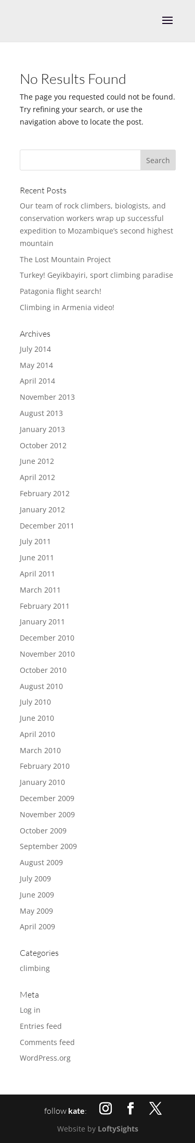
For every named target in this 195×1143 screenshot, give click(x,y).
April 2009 (37, 926)
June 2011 (37, 557)
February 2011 (45, 606)
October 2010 (43, 670)
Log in (30, 1010)
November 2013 (47, 397)
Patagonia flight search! (60, 291)
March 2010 (40, 750)
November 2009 (47, 814)
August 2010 (41, 686)
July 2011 (35, 541)
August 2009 (41, 862)
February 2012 (45, 493)
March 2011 (40, 590)
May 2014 (36, 365)
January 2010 (42, 782)
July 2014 (35, 349)
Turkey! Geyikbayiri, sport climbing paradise (96, 275)
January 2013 (42, 429)
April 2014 (37, 381)
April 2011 (37, 574)
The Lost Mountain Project (65, 259)
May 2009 (36, 911)
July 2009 (35, 878)
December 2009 (47, 798)
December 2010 (47, 638)
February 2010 (45, 766)
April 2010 (37, 734)
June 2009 (37, 895)
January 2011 (42, 621)
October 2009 (43, 830)
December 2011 (47, 526)
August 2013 (41, 413)
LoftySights (118, 1129)
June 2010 (37, 718)
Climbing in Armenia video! (67, 307)
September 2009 (48, 846)
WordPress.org (45, 1058)
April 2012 (37, 477)
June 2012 (37, 461)
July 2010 (35, 702)
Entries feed (41, 1026)
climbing (35, 968)
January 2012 (42, 509)
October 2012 (43, 445)
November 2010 (47, 654)
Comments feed (47, 1042)
